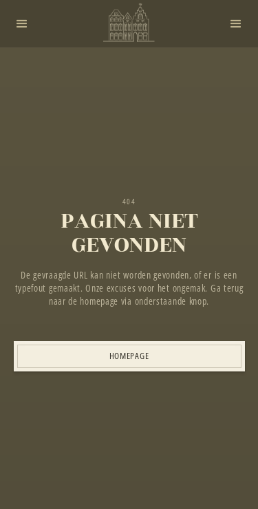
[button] (22, 23)
